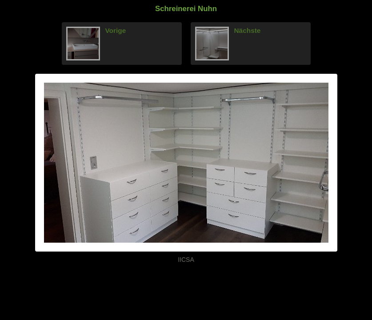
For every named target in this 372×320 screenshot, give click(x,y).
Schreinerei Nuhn (186, 8)
